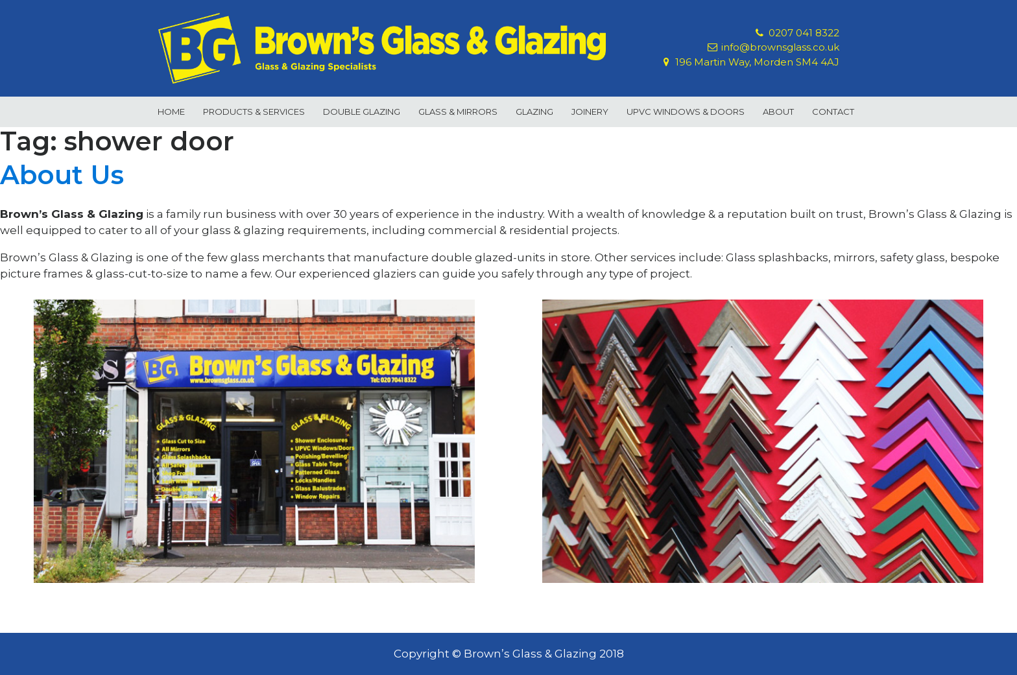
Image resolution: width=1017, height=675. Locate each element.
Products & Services (254, 111)
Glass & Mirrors (457, 111)
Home (171, 111)
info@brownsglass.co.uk (780, 47)
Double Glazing (361, 111)
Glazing (534, 111)
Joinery (589, 111)
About (778, 111)
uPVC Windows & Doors (686, 111)
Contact (833, 111)
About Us (62, 175)
